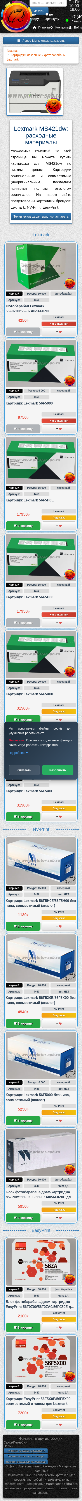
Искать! (39, 11)
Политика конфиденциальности (25, 1450)
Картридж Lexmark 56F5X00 (29, 694)
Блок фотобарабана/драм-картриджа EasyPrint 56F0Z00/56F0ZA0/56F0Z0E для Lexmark (40, 1306)
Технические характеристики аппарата (41, 216)
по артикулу (52, 17)
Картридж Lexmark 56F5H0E (30, 500)
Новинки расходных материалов (25, 1461)
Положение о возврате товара (25, 1456)
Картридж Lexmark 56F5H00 (29, 597)
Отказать (24, 770)
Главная (41, 27)
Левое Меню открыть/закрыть (41, 40)
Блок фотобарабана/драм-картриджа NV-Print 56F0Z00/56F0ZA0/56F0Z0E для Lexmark (39, 1197)
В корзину (23, 526)
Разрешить (57, 770)
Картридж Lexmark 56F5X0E (30, 791)
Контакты (59, 27)
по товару (33, 17)
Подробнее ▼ (18, 752)
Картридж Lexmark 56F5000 (29, 403)
